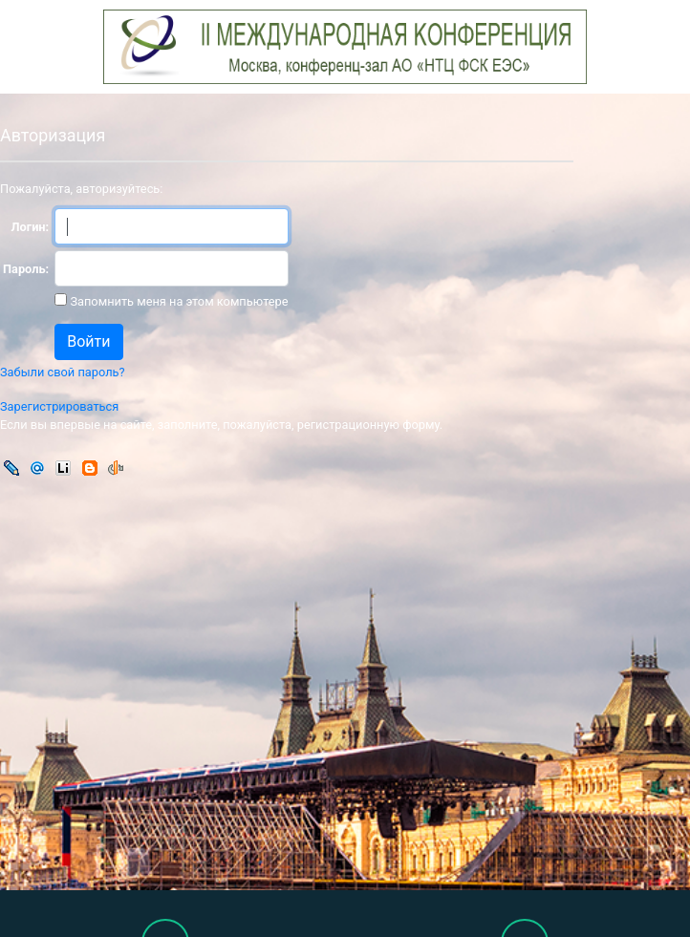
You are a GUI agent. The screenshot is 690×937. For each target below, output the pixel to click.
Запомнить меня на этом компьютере (177, 301)
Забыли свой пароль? (62, 372)
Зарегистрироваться (59, 406)
